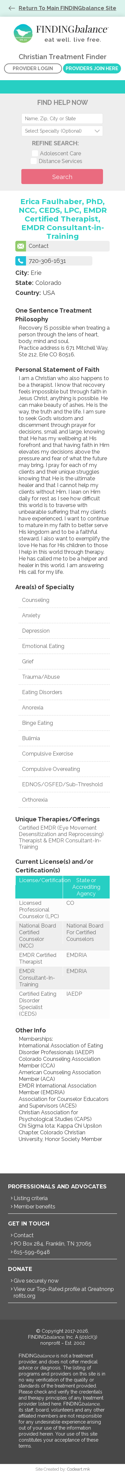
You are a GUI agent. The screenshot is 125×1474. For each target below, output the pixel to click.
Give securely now (36, 1281)
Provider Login (33, 68)
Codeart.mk (78, 1469)
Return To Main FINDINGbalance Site (67, 8)
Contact (32, 246)
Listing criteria (31, 1198)
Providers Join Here (92, 68)
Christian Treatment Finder (63, 33)
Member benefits (34, 1206)
